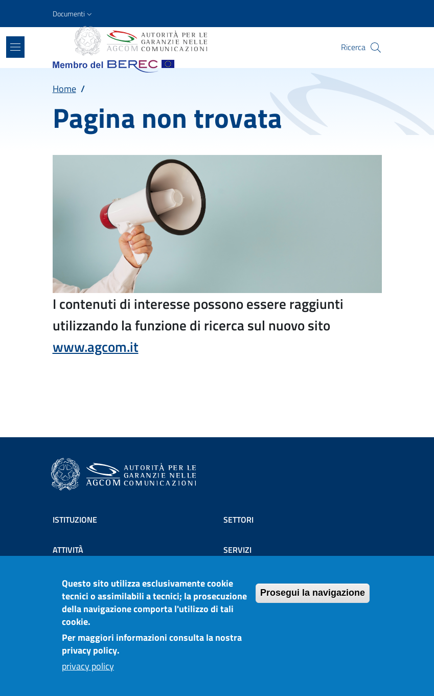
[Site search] (376, 47)
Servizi (237, 550)
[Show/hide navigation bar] (15, 47)
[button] (73, 14)
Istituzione (75, 519)
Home (64, 89)
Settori (238, 519)
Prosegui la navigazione (312, 593)
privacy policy (88, 666)
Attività (68, 550)
